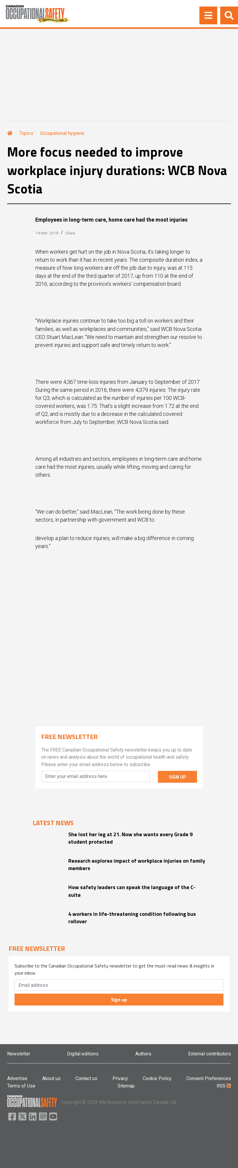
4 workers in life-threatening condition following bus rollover (132, 917)
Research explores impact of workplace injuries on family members (136, 864)
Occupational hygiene (62, 133)
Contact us (86, 1078)
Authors (143, 1054)
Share (70, 233)
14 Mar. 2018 (46, 233)
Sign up (119, 999)
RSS (224, 1086)
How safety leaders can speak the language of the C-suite (132, 890)
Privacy (120, 1078)
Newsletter (18, 1054)
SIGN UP (177, 776)
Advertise (17, 1078)
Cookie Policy (157, 1078)
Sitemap (126, 1086)
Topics (26, 133)
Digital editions (83, 1054)
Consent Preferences (208, 1078)
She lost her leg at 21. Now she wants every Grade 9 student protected (130, 838)
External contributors (209, 1054)
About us (51, 1078)
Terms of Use (21, 1086)
